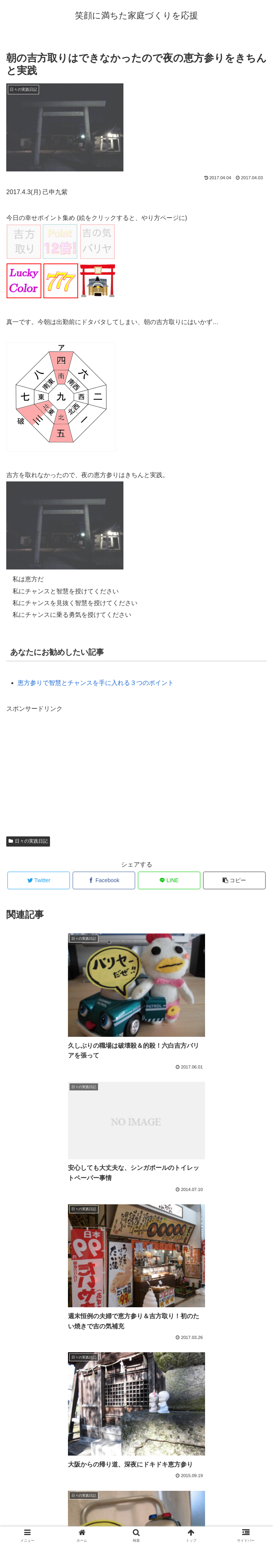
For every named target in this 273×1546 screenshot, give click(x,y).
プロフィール (136, 1520)
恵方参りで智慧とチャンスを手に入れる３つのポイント (96, 682)
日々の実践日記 (28, 841)
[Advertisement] (64, 764)
